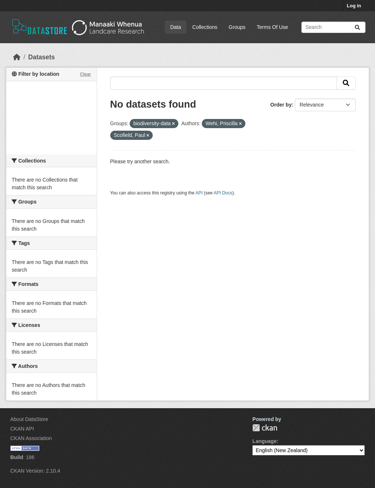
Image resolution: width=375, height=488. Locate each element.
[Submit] (357, 27)
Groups (237, 27)
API (199, 192)
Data (175, 27)
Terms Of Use (272, 27)
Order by (281, 105)
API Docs (223, 192)
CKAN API (22, 429)
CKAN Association (31, 438)
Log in (354, 5)
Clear (85, 74)
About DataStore (29, 419)
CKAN (264, 428)
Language (264, 441)
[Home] (17, 57)
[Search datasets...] (333, 27)
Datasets (41, 57)
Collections (204, 27)
